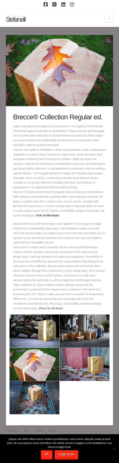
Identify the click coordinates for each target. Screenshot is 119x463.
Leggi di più (66, 454)
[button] (109, 17)
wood (52, 430)
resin (38, 430)
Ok (47, 454)
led (27, 430)
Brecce (13, 430)
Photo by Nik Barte (50, 308)
